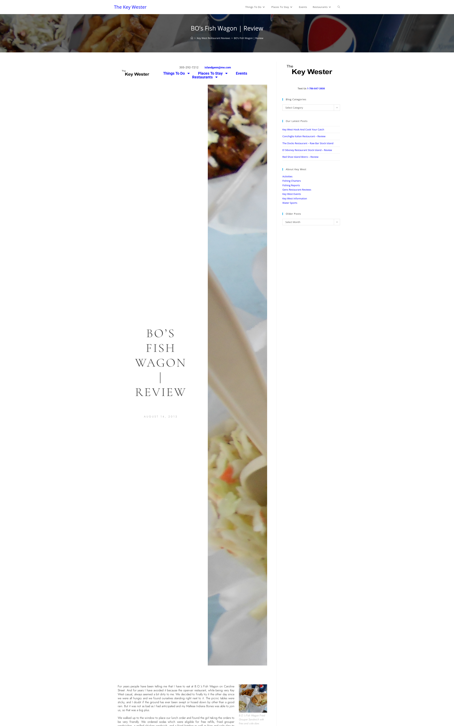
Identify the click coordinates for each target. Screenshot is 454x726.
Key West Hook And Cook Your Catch (303, 129)
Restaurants (205, 77)
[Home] (192, 38)
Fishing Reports (291, 185)
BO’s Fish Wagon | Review (248, 38)
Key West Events (291, 194)
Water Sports (289, 202)
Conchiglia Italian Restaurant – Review (304, 136)
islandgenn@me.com (218, 67)
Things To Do (176, 73)
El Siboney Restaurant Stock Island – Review (307, 150)
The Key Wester (130, 7)
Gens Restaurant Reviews (296, 189)
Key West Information (294, 198)
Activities (287, 176)
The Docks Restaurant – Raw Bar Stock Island (307, 143)
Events (241, 73)
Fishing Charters (291, 180)
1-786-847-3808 (316, 88)
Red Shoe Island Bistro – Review (300, 157)
